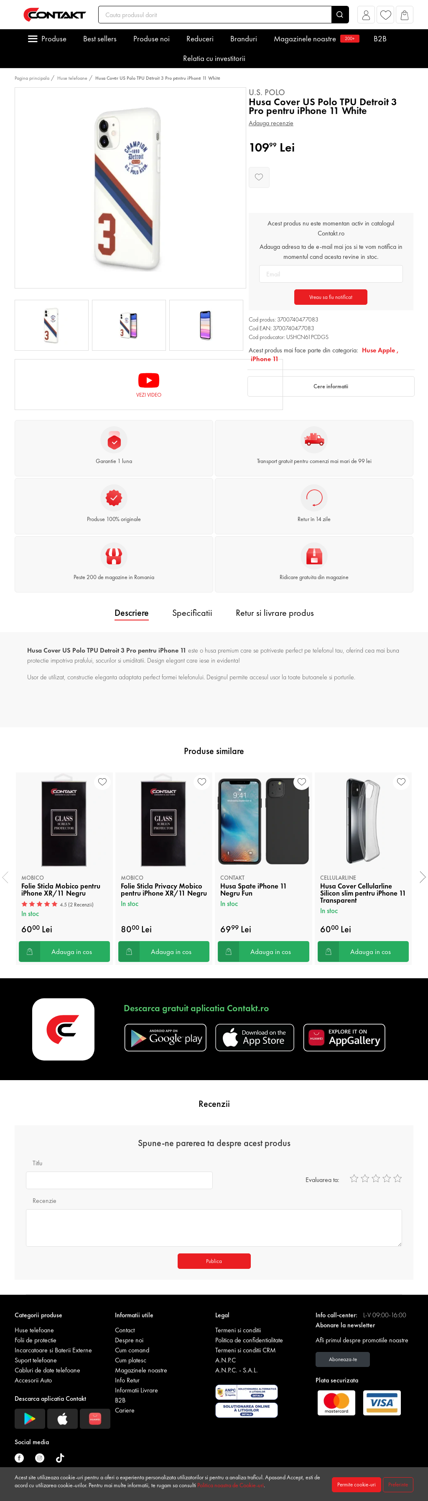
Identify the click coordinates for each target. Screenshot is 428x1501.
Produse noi (151, 38)
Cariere (125, 1410)
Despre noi (129, 1340)
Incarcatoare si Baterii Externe (53, 1350)
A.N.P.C (225, 1360)
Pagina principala (32, 78)
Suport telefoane (36, 1360)
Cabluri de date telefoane (47, 1370)
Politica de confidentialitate (249, 1340)
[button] (366, 17)
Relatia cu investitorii (214, 58)
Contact (125, 1330)
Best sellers (100, 38)
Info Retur (127, 1380)
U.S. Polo (267, 92)
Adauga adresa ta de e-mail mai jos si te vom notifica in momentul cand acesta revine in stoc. (331, 251)
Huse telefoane (72, 78)
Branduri (243, 38)
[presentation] (5, 877)
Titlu (37, 1163)
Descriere (132, 613)
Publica (214, 1261)
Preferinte (398, 1484)
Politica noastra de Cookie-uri (230, 1485)
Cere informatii (330, 386)
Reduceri (200, 38)
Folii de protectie (35, 1340)
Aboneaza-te (343, 1359)
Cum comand (132, 1350)
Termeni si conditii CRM (245, 1350)
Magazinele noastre (315, 38)
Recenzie (44, 1200)
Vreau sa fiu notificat (330, 297)
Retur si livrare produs (275, 613)
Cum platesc (130, 1360)
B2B (380, 38)
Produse (53, 38)
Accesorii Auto (33, 1380)
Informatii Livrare (136, 1390)
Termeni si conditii (238, 1330)
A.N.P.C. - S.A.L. (236, 1370)
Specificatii (192, 613)
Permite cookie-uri (356, 1484)
